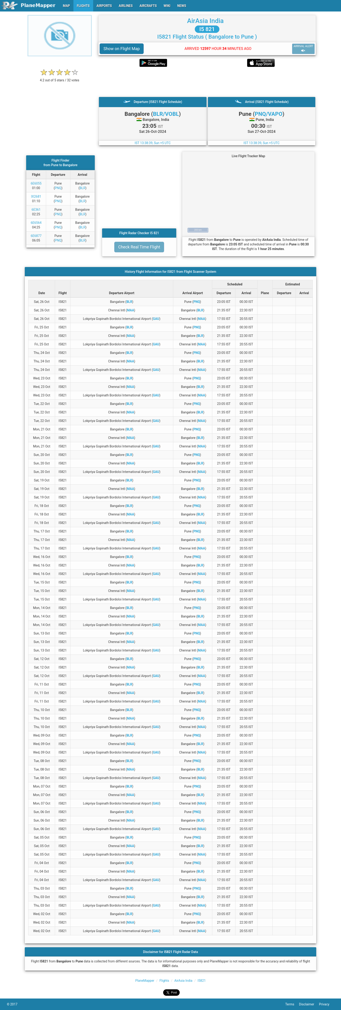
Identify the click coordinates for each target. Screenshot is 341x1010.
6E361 (36, 209)
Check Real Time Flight (139, 247)
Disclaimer (309, 1004)
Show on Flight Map (121, 48)
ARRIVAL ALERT (303, 49)
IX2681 (36, 196)
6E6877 (36, 236)
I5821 (202, 980)
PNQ (58, 188)
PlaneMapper (144, 980)
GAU (156, 319)
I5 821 (207, 29)
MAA (130, 310)
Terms (292, 1004)
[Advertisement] (207, 81)
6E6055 (36, 183)
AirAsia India (205, 21)
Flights (164, 980)
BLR (82, 188)
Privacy (326, 1004)
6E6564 (36, 223)
